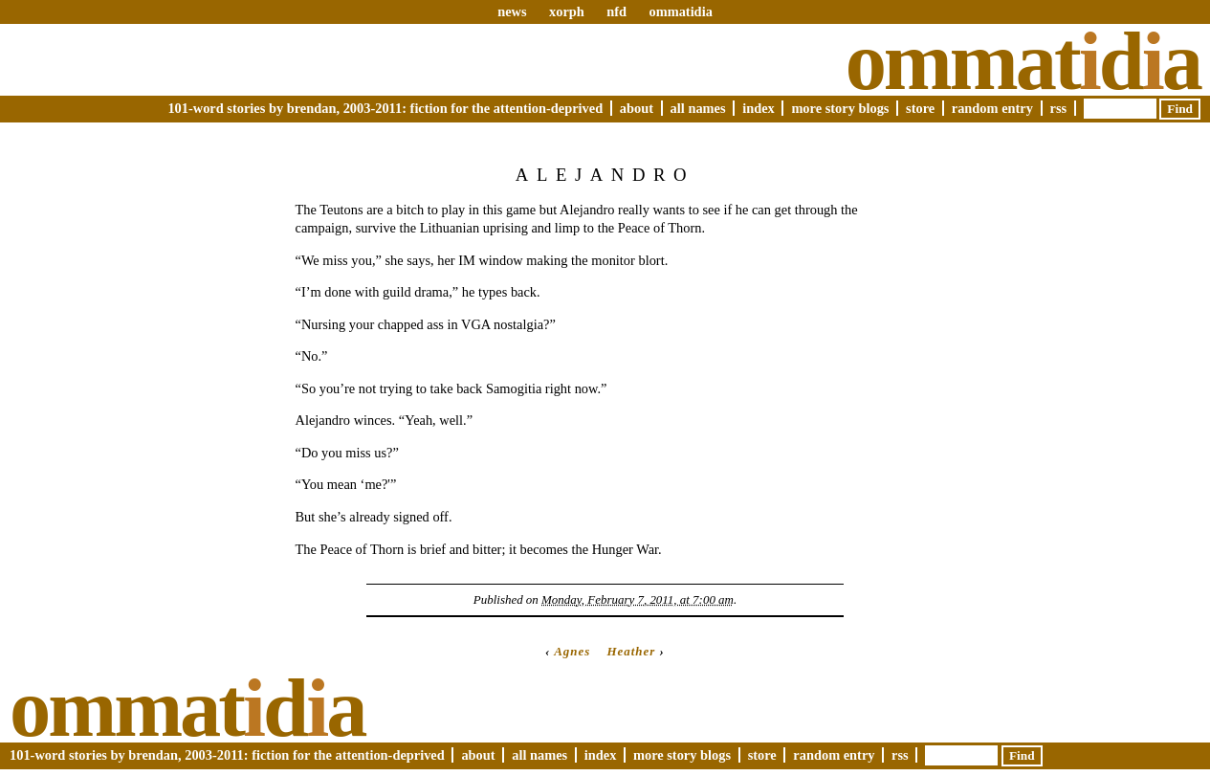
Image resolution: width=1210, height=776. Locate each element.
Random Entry (992, 108)
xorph (566, 11)
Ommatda (1023, 61)
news (511, 11)
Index (758, 108)
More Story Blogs (840, 108)
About (636, 108)
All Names (698, 108)
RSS (1058, 108)
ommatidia (680, 11)
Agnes (572, 651)
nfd (616, 11)
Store (920, 108)
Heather (630, 651)
